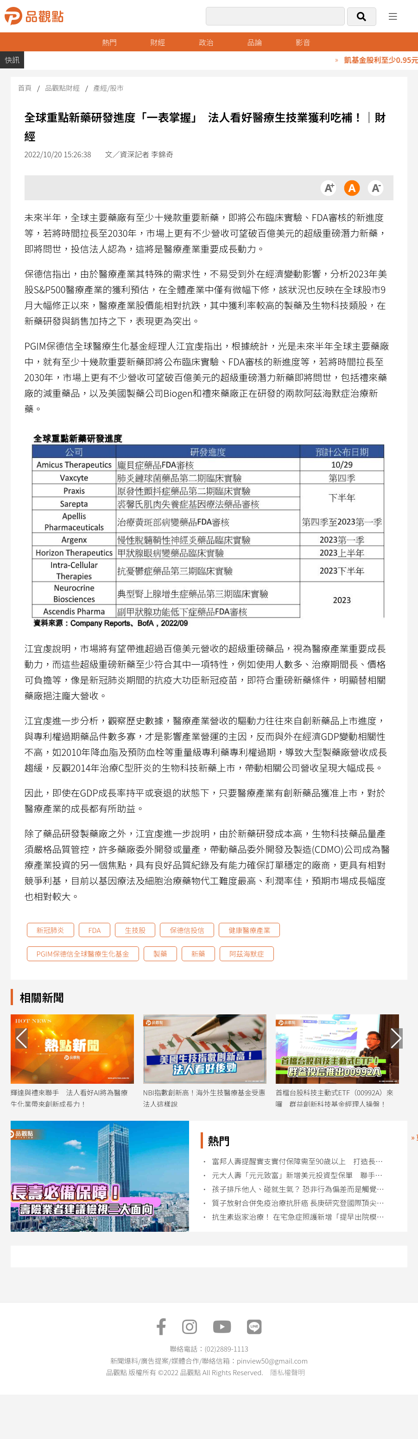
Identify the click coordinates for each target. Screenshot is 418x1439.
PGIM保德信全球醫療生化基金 (83, 953)
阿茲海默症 (246, 953)
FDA (95, 930)
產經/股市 (108, 88)
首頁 (25, 88)
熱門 (109, 42)
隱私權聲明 (287, 1372)
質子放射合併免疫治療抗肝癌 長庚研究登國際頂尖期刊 (299, 1202)
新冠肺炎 (50, 930)
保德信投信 (187, 930)
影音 (303, 42)
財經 (157, 42)
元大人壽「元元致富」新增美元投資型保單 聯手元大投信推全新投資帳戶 (299, 1175)
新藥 (198, 953)
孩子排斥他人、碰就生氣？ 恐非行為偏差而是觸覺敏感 (299, 1189)
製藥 (160, 953)
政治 (206, 42)
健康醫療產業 (249, 930)
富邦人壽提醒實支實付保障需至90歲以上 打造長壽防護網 (299, 1161)
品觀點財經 (62, 88)
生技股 (135, 930)
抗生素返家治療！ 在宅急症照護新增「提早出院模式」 (299, 1216)
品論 (254, 42)
